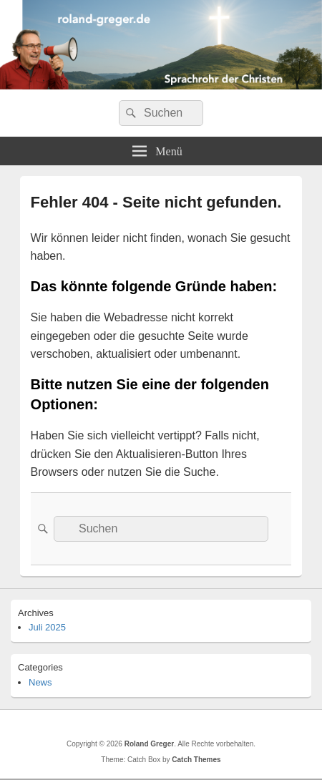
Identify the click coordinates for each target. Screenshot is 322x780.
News (40, 682)
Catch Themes (196, 760)
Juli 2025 (47, 627)
